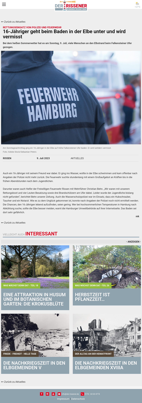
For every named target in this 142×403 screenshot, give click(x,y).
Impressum (63, 398)
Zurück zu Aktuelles (13, 21)
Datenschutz (78, 398)
